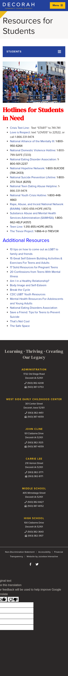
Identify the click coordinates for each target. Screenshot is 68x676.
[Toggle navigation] (34, 51)
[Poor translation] (13, 599)
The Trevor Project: (34, 231)
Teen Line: (31, 227)
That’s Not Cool (20, 321)
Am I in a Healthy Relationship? (29, 281)
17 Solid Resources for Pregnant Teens (34, 267)
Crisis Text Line (19, 128)
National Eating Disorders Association (33, 308)
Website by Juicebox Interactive (42, 556)
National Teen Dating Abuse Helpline (33, 186)
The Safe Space (20, 326)
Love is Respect (20, 132)
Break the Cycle (20, 290)
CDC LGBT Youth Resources (27, 294)
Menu (58, 5)
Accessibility (44, 552)
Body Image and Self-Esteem (28, 285)
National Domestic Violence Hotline (32, 150)
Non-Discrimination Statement (20, 552)
